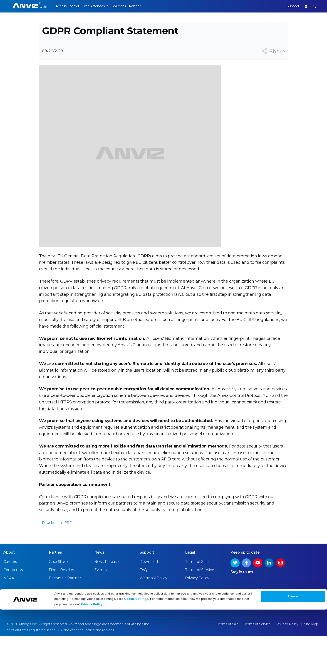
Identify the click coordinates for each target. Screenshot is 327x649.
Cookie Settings (136, 638)
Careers (10, 575)
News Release (106, 575)
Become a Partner (65, 591)
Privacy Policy (91, 644)
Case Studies (60, 575)
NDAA (8, 591)
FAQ (143, 583)
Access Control (67, 6)
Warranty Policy (153, 591)
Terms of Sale (197, 575)
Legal (190, 566)
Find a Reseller (62, 583)
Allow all (293, 636)
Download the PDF (56, 532)
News (99, 566)
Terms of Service (199, 583)
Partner (145, 6)
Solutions (126, 6)
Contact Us (13, 583)
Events (100, 583)
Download (149, 575)
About (9, 566)
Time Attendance (98, 6)
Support (289, 6)
